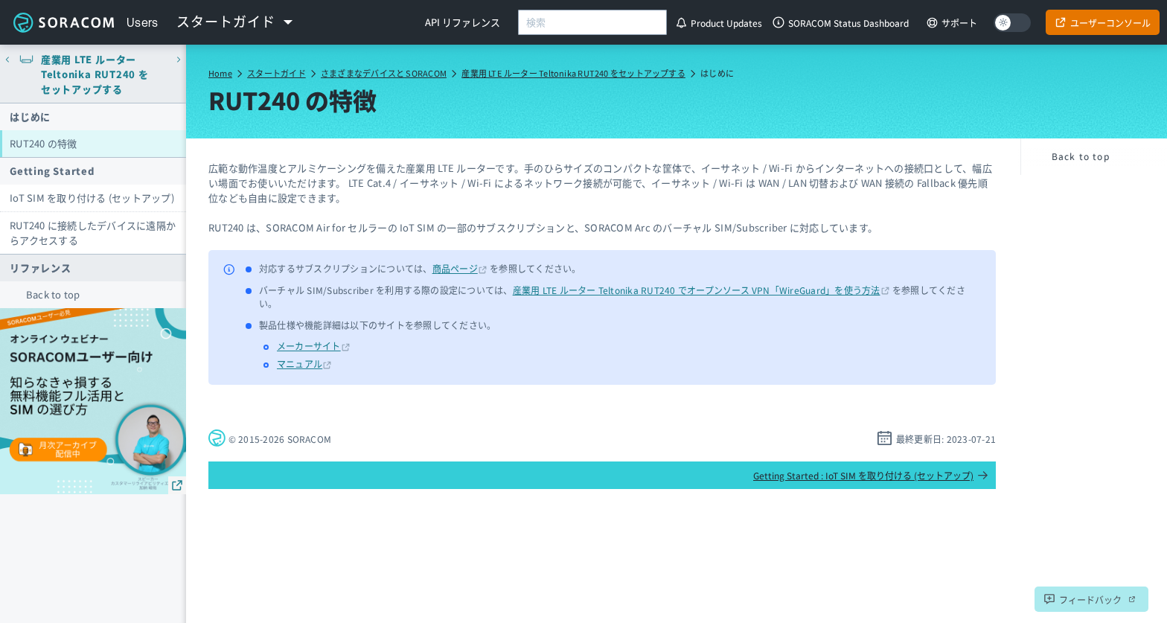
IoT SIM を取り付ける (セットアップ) (92, 198)
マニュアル (299, 363)
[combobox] (592, 22)
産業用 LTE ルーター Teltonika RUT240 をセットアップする (573, 73)
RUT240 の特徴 (43, 143)
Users (143, 22)
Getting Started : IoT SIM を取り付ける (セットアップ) (870, 475)
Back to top (53, 294)
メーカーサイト (309, 345)
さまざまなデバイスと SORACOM (384, 73)
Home (220, 73)
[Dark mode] (1012, 22)
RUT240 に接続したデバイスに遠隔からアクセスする (93, 232)
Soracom (63, 22)
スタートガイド (276, 73)
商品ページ (455, 268)
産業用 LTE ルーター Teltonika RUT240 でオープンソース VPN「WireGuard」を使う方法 (696, 290)
